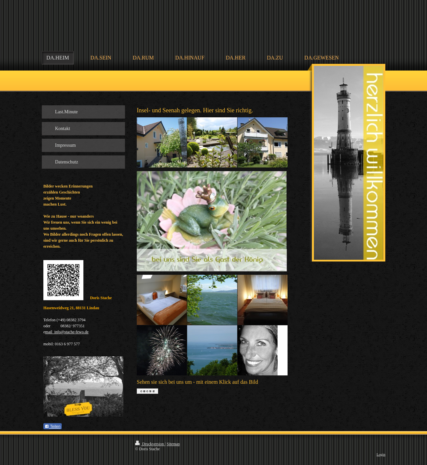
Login (381, 454)
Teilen (52, 426)
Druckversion (150, 444)
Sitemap (173, 444)
